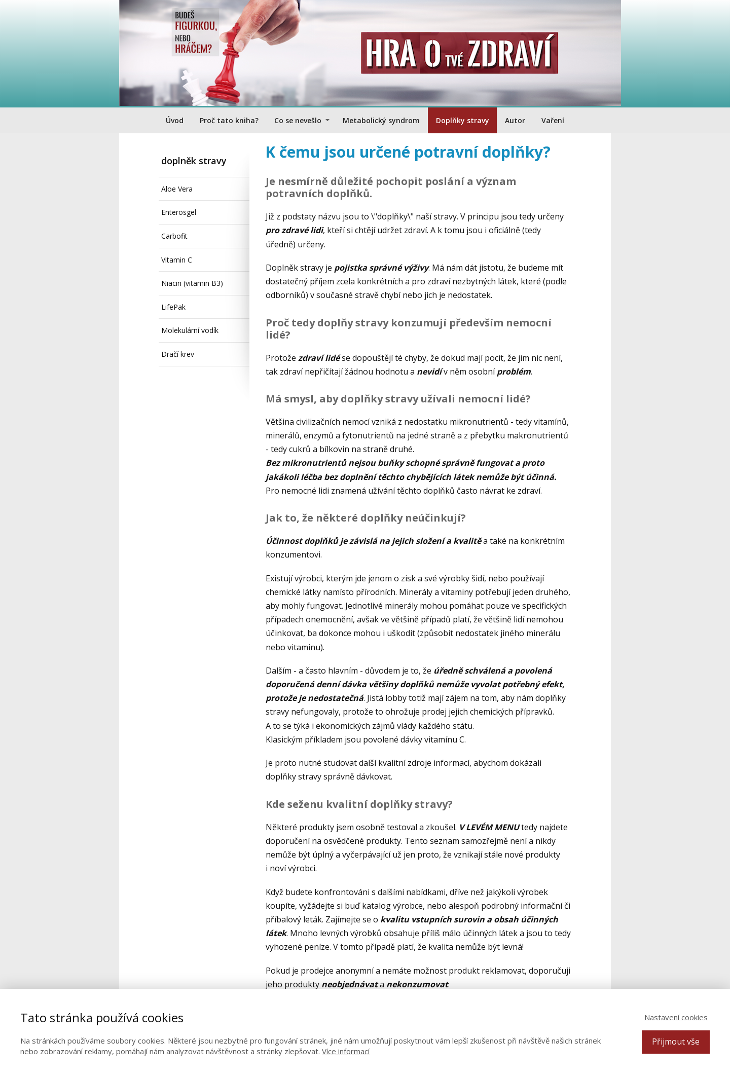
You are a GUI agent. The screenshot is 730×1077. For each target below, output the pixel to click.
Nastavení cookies (676, 1017)
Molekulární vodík (189, 330)
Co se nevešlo (297, 120)
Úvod (175, 120)
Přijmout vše (676, 1041)
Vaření (552, 120)
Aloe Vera (177, 189)
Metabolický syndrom (381, 120)
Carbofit (174, 236)
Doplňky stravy (462, 120)
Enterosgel (178, 212)
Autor (515, 120)
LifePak (173, 307)
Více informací (346, 1051)
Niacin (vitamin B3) (192, 283)
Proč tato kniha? (229, 120)
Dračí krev (177, 354)
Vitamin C (176, 260)
